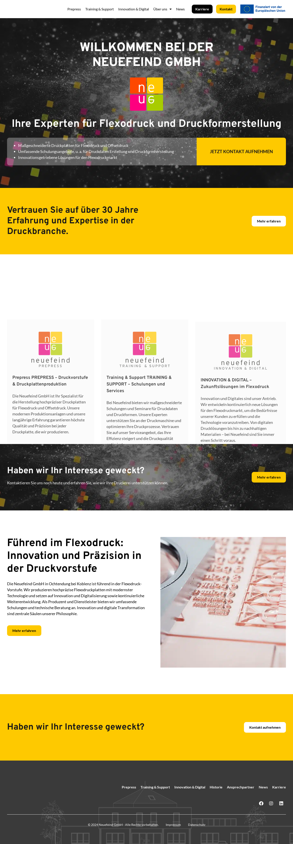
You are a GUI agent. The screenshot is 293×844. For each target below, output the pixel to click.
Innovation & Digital (133, 9)
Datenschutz (196, 825)
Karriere (279, 787)
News (180, 9)
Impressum (173, 825)
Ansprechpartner (240, 787)
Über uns (162, 9)
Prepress (74, 9)
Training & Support (99, 9)
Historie (216, 787)
